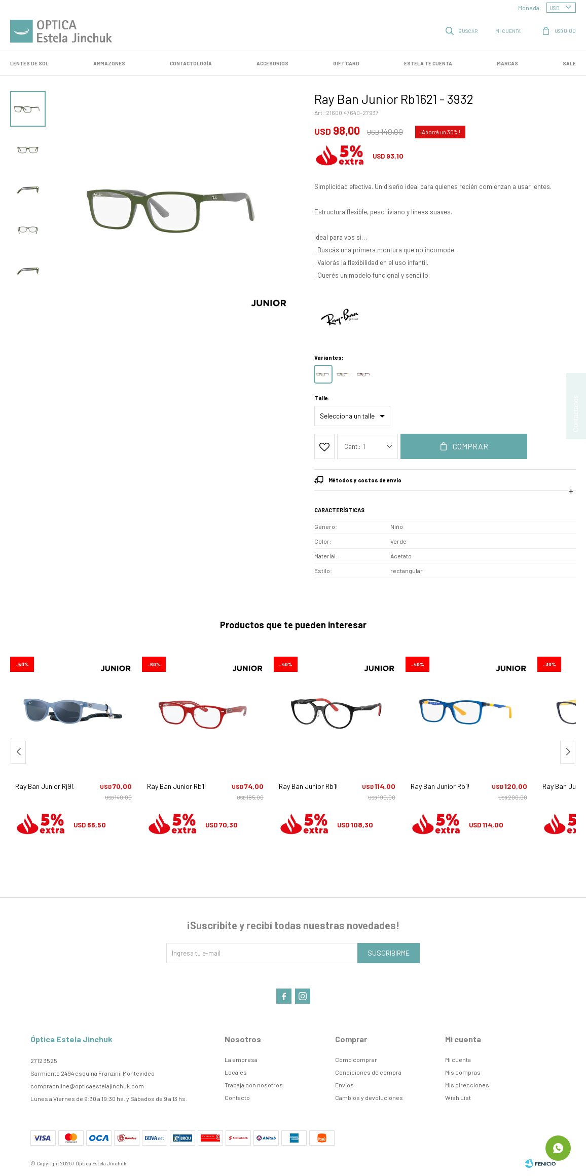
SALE (569, 63)
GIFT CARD (346, 63)
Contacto (237, 1097)
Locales (236, 1072)
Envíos (344, 1084)
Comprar (470, 446)
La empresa (241, 1059)
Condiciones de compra (368, 1072)
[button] (567, 752)
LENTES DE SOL (29, 63)
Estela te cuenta (428, 63)
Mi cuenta (458, 1059)
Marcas (507, 63)
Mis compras (463, 1072)
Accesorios (272, 63)
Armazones (109, 63)
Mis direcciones (467, 1084)
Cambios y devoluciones (369, 1097)
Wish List (458, 1097)
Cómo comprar (356, 1059)
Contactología (191, 63)
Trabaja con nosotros (254, 1084)
